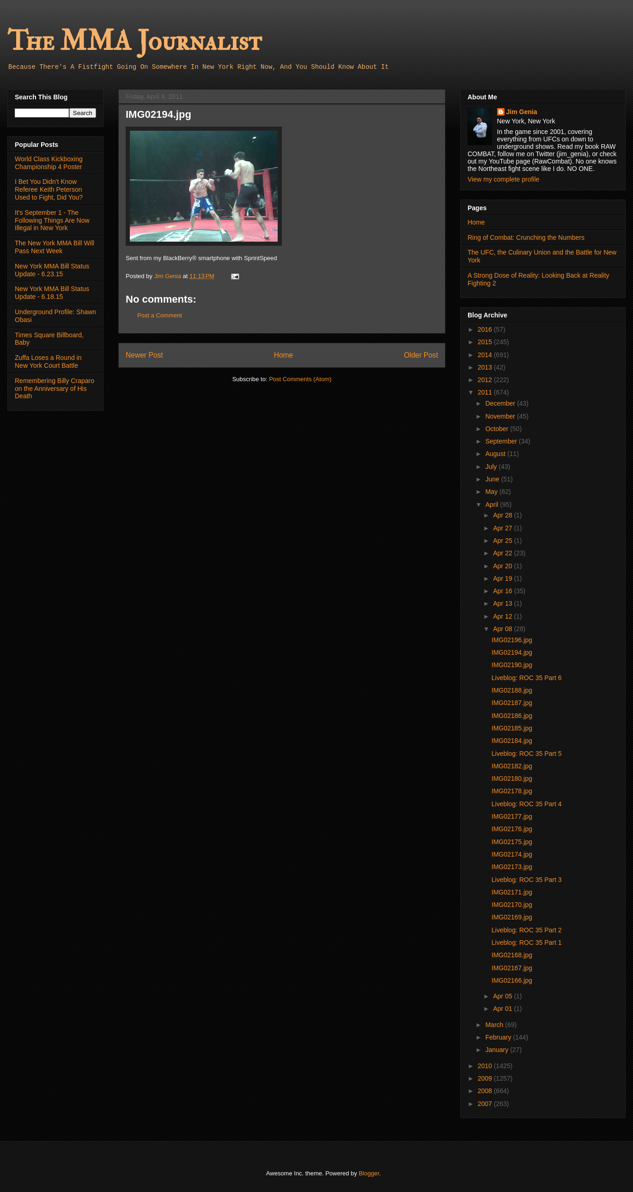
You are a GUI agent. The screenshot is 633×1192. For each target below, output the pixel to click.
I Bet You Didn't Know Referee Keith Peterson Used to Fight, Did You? (49, 189)
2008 (486, 1091)
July (492, 466)
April (492, 504)
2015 (486, 342)
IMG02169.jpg (512, 917)
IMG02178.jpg (512, 791)
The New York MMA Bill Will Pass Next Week (54, 247)
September (501, 441)
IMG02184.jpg (512, 740)
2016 (486, 329)
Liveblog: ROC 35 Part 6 (527, 677)
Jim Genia (521, 112)
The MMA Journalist (134, 41)
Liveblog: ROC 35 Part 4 (527, 804)
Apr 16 (503, 591)
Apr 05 (503, 996)
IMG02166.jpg (512, 980)
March (495, 1024)
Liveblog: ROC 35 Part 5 (527, 753)
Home (283, 355)
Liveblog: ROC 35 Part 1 (527, 942)
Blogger (369, 1173)
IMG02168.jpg (512, 955)
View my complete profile (503, 179)
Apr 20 (503, 566)
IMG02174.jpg (512, 854)
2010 (486, 1066)
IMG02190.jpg (512, 665)
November (501, 416)
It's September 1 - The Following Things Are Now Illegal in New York (52, 220)
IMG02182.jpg (512, 766)
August (496, 453)
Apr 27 (503, 528)
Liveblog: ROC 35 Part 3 (527, 879)
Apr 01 (503, 1008)
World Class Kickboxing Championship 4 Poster (49, 162)
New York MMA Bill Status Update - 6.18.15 (52, 292)
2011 (486, 392)
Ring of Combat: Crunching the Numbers (526, 237)
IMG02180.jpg (512, 778)
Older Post (421, 355)
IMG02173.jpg (512, 866)
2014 (486, 355)
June (493, 479)
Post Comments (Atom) (300, 379)
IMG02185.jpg (512, 728)
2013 (486, 367)
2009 (486, 1078)
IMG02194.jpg (512, 652)
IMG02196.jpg (512, 640)
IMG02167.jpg (512, 968)
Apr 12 (503, 616)
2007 (486, 1103)
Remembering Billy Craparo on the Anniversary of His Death (54, 388)
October (497, 428)
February (499, 1037)
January (497, 1049)
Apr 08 (503, 628)
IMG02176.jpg (512, 829)
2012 (486, 379)
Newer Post (144, 355)
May (492, 491)
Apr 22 (503, 553)
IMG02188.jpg (512, 690)
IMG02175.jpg (512, 841)
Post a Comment (159, 315)
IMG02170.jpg (512, 904)
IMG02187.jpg (512, 702)
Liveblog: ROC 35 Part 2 (527, 930)
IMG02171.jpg (512, 892)
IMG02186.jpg (512, 715)
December (501, 403)
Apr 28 (503, 515)
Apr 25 (503, 540)
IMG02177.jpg (512, 816)
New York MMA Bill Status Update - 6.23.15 (52, 270)
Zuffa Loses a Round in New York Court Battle (48, 361)
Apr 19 (503, 578)
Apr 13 (503, 603)
